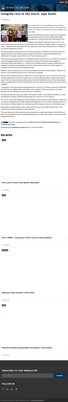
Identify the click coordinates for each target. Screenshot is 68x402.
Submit (59, 376)
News (3, 140)
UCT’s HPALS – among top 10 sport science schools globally (27, 238)
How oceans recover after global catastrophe (20, 183)
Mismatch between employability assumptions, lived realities (27, 348)
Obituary (5, 250)
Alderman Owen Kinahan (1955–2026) (18, 293)
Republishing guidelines (37, 400)
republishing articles (18, 127)
